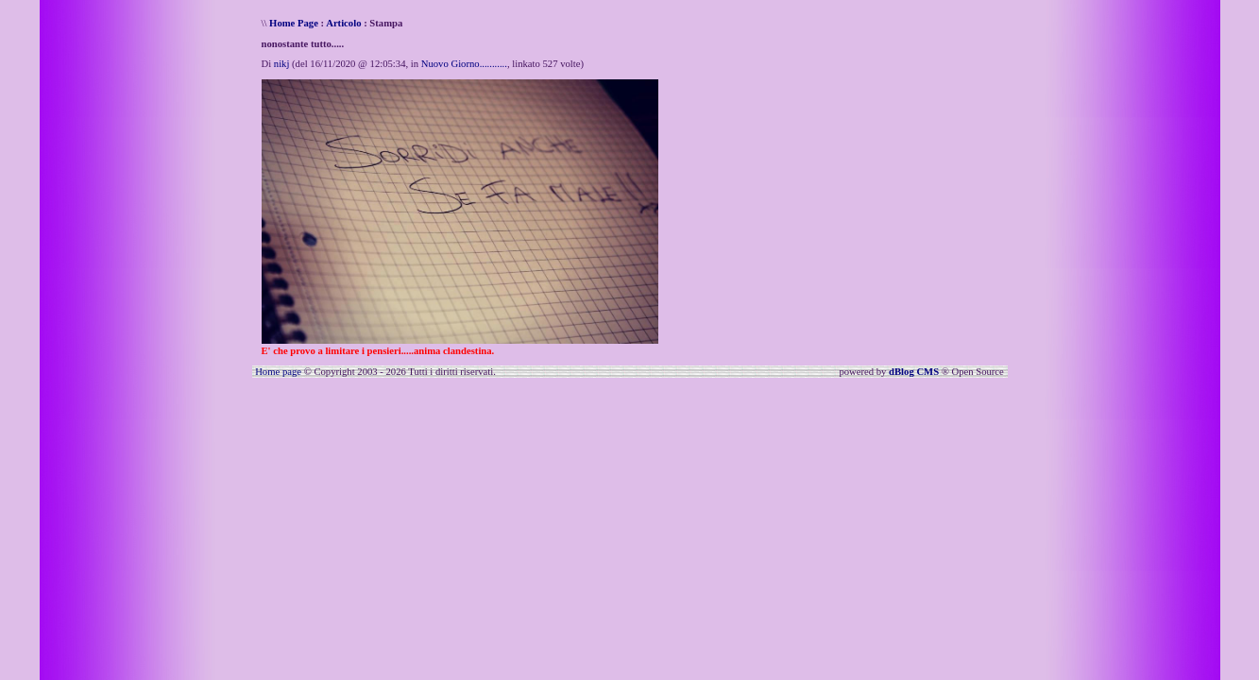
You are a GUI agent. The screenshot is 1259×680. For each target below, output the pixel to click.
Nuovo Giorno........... (464, 64)
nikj (282, 64)
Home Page (293, 23)
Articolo (343, 23)
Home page (278, 371)
